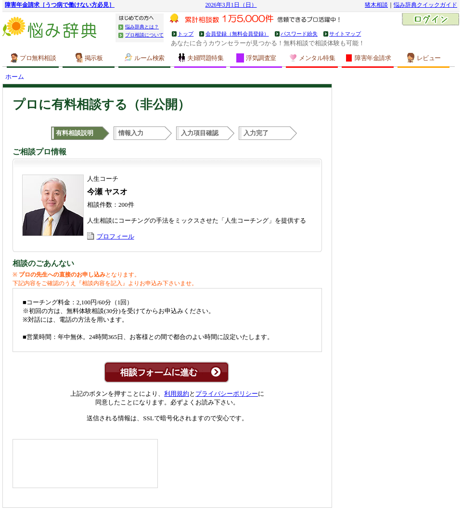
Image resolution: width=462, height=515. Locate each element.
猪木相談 (376, 5)
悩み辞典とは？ (142, 26)
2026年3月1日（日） (231, 5)
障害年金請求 (368, 58)
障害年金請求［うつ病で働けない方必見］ (60, 5)
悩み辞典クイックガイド (425, 5)
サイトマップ (345, 34)
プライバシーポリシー (226, 393)
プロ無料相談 (33, 58)
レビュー (424, 58)
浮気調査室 (256, 58)
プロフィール (115, 236)
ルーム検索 (144, 58)
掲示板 (89, 58)
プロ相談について (144, 35)
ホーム (14, 76)
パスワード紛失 (299, 34)
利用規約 (176, 393)
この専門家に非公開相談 (166, 372)
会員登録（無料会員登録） (237, 34)
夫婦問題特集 (200, 58)
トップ (185, 34)
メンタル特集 (312, 58)
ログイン (430, 20)
